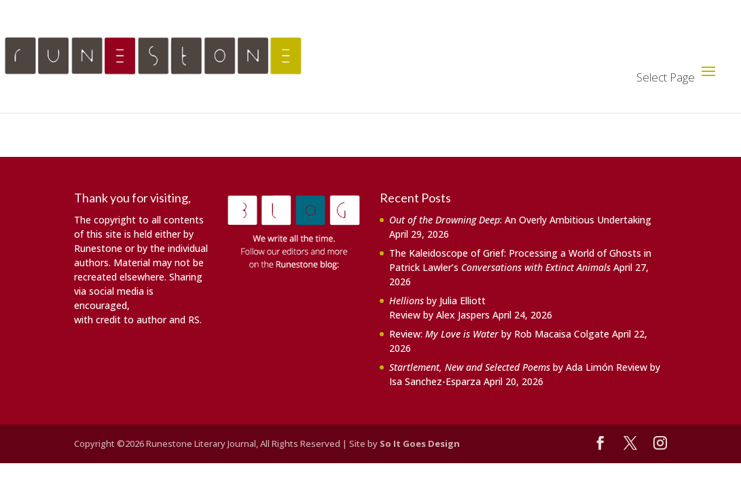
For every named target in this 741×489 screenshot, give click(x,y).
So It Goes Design (420, 443)
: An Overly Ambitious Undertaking (520, 219)
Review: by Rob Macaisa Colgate (499, 333)
